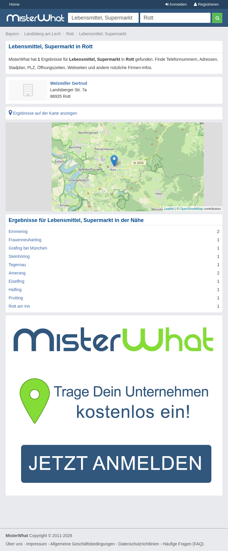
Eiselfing (16, 281)
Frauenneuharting (25, 239)
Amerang (17, 273)
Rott (70, 33)
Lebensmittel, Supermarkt (102, 33)
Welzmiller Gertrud (68, 83)
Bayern (12, 33)
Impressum (36, 544)
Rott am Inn (19, 306)
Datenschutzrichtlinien (138, 544)
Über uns (14, 544)
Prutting (16, 298)
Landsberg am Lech (42, 33)
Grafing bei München (28, 248)
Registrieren (206, 4)
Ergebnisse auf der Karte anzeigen (43, 113)
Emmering (18, 231)
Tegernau (17, 264)
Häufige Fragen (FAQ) (183, 544)
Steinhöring (19, 256)
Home (14, 4)
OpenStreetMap (191, 208)
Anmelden (176, 4)
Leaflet (169, 208)
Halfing (15, 289)
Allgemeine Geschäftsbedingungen (82, 544)
